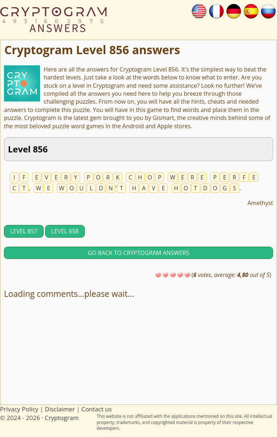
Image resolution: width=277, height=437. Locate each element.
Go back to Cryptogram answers (138, 253)
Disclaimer (60, 409)
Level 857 (24, 231)
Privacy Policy (19, 409)
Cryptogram (62, 418)
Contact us (97, 409)
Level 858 (65, 231)
